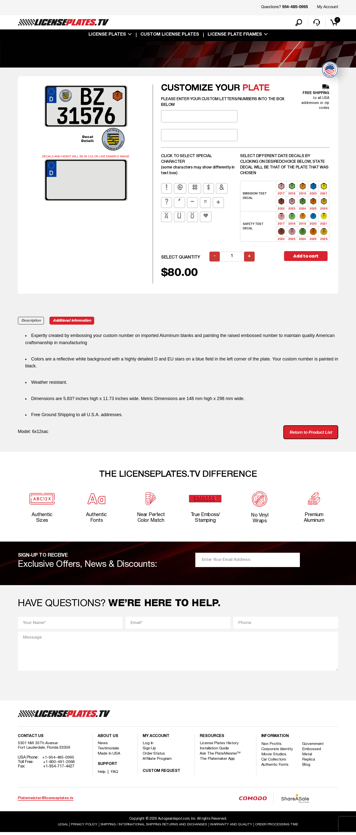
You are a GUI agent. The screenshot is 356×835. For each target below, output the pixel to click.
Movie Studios (274, 757)
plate (256, 89)
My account (156, 739)
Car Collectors (274, 762)
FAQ (115, 774)
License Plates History (219, 746)
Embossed (312, 752)
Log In (148, 746)
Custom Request (161, 774)
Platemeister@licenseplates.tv (45, 801)
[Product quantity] (232, 257)
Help (102, 774)
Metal (308, 757)
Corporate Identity (277, 752)
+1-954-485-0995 (58, 760)
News (103, 746)
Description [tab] (31, 321)
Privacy (83, 827)
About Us (108, 739)
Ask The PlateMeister (220, 756)
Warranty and (232, 827)
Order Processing (277, 827)
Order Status (154, 756)
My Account (327, 7)
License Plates (107, 35)
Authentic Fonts (275, 767)
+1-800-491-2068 (59, 764)
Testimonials (108, 751)
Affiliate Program (157, 761)
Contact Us (31, 739)
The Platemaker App (217, 761)
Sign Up (149, 751)
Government (313, 746)
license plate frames (235, 35)
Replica (309, 762)
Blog (307, 767)
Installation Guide (214, 751)
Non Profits (271, 746)
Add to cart (306, 257)
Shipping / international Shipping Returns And (154, 827)
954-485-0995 (295, 7)
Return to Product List (309, 432)
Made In (109, 756)
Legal (62, 827)
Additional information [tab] (73, 321)
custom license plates (169, 35)
